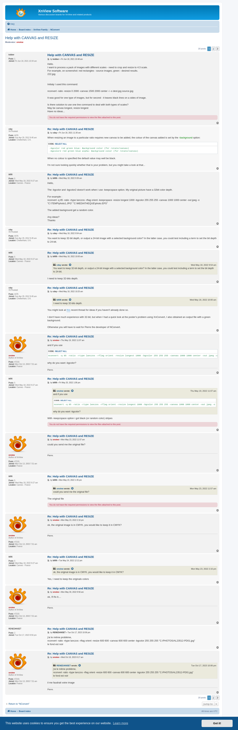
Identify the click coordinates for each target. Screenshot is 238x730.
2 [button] (213, 48)
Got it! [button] (217, 723)
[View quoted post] (70, 265)
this (68, 310)
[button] (217, 49)
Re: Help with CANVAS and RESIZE (70, 129)
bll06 (59, 300)
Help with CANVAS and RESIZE (31, 38)
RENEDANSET (64, 665)
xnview (60, 391)
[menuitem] (11, 24)
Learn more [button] (120, 723)
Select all (61, 144)
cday (59, 265)
